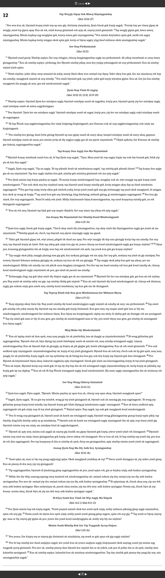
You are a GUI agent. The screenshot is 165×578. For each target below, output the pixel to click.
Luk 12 (81, 4)
